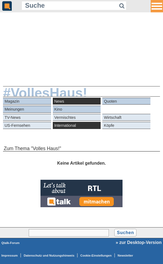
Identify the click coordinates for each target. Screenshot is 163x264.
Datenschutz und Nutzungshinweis (49, 255)
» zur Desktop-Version (139, 242)
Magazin (12, 101)
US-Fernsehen (17, 125)
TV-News (13, 117)
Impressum (9, 255)
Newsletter (125, 255)
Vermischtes (64, 117)
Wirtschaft (112, 117)
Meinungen (14, 109)
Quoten (110, 101)
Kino (58, 109)
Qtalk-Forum (10, 243)
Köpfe (109, 125)
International (65, 125)
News (59, 101)
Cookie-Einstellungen (96, 255)
